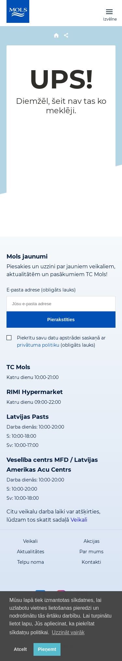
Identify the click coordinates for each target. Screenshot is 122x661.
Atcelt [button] (20, 649)
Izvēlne (109, 11)
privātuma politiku (38, 345)
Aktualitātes (30, 552)
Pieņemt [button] (47, 649)
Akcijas (92, 541)
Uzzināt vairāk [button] (68, 632)
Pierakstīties (61, 319)
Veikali (79, 520)
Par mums (91, 552)
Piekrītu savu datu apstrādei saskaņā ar (61, 338)
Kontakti (91, 562)
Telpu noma (30, 562)
